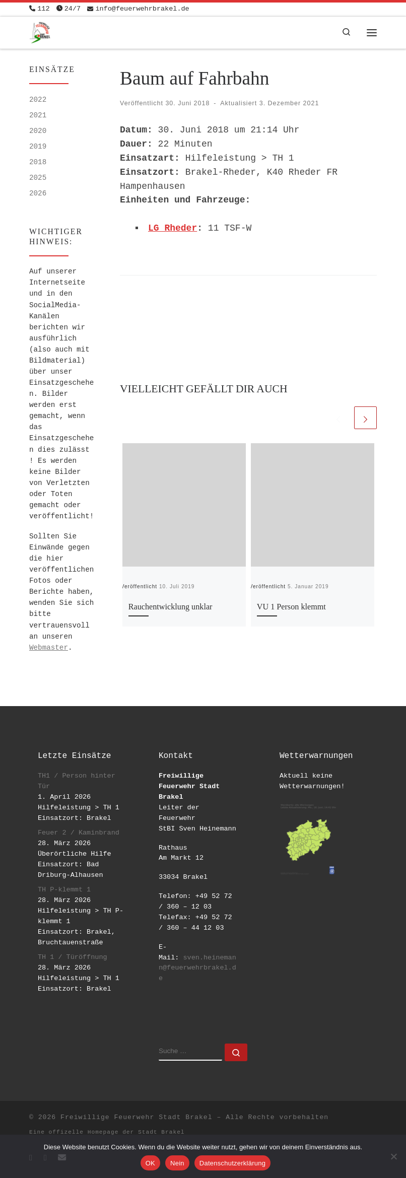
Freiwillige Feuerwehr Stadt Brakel (136, 1117)
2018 (37, 162)
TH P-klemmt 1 (64, 889)
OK (150, 1163)
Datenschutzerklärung (232, 1163)
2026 (37, 193)
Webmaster (48, 648)
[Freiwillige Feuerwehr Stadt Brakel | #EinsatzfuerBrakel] (40, 31)
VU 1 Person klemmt (291, 606)
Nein (177, 1163)
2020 (37, 131)
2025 (37, 178)
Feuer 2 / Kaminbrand (78, 833)
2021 (37, 115)
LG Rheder (172, 228)
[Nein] (393, 1156)
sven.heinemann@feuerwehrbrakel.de (197, 968)
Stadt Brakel (161, 1132)
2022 (37, 100)
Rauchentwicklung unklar (170, 606)
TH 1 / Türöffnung (72, 957)
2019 (37, 147)
